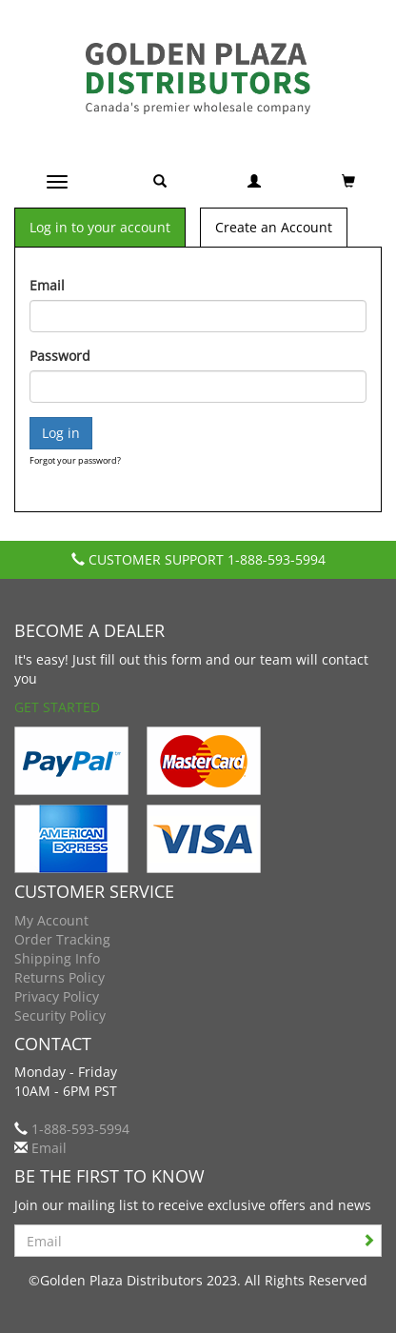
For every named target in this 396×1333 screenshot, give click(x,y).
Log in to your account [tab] (100, 227)
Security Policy (60, 1015)
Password (60, 356)
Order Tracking (62, 939)
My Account (51, 920)
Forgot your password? (75, 460)
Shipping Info (57, 958)
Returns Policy (59, 977)
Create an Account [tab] (273, 227)
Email (47, 285)
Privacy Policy (56, 996)
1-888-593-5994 (277, 559)
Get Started (57, 707)
